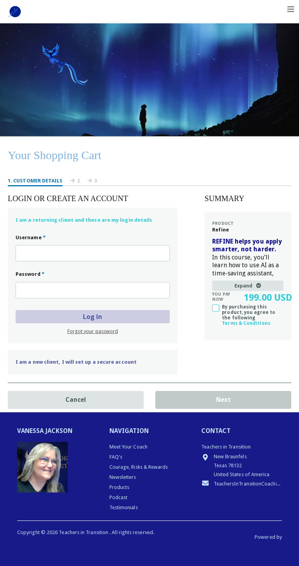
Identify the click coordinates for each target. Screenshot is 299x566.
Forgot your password (92, 331)
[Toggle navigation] (291, 9)
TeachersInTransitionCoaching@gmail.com (241, 483)
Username (31, 237)
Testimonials (123, 507)
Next (223, 399)
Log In (92, 316)
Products (119, 487)
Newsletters (122, 477)
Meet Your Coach (128, 447)
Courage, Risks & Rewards (138, 467)
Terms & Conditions (246, 323)
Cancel (75, 399)
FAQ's (115, 457)
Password (30, 274)
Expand (247, 286)
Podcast (118, 497)
